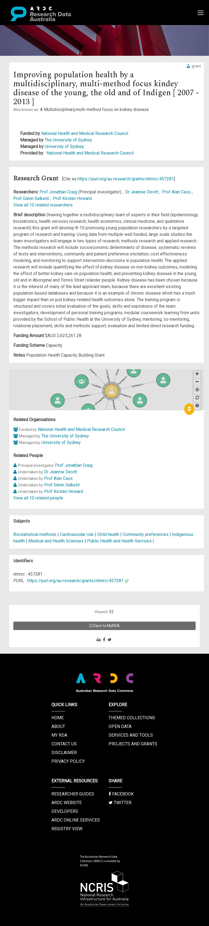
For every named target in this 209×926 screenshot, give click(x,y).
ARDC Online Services (75, 820)
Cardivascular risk (77, 534)
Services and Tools (131, 735)
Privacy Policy (68, 761)
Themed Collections (132, 717)
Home (57, 717)
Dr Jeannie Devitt (142, 192)
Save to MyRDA (105, 625)
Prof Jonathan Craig (58, 192)
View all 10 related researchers (43, 205)
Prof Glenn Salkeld (31, 198)
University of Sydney (64, 146)
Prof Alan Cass (177, 192)
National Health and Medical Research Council (84, 133)
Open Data (120, 726)
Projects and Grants (133, 743)
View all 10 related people (38, 498)
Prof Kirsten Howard (72, 198)
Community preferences (145, 534)
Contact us (64, 743)
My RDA (59, 735)
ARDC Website (66, 802)
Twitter (120, 802)
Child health (108, 534)
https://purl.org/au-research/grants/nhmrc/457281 (126, 178)
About (58, 726)
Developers (64, 811)
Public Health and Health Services (120, 541)
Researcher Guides (72, 794)
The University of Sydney (68, 140)
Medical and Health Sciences (56, 541)
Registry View (66, 828)
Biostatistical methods (34, 534)
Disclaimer (64, 752)
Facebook (121, 794)
